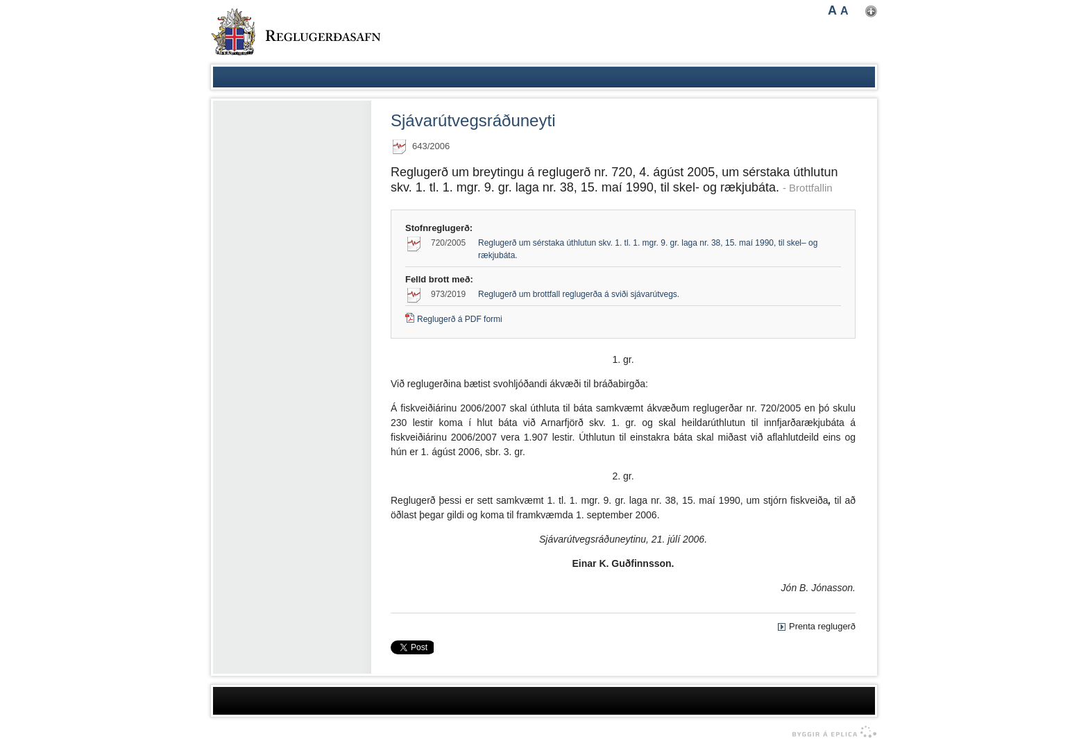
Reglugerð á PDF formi (459, 319)
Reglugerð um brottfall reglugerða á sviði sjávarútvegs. (578, 294)
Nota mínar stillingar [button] (871, 11)
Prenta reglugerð (822, 626)
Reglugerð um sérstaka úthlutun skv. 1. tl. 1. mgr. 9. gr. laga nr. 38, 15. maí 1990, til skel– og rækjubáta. (647, 249)
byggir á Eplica (831, 732)
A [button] (832, 10)
